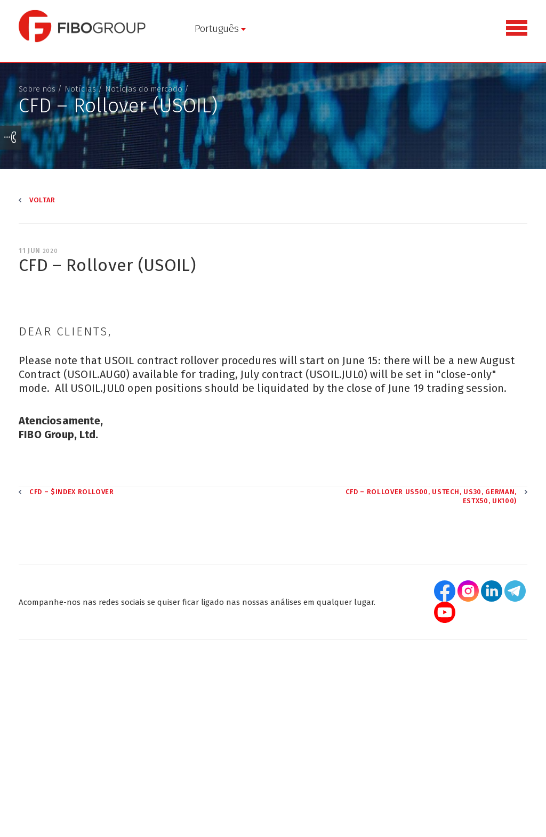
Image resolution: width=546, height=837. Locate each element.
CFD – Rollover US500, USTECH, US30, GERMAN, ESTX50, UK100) (431, 496)
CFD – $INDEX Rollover (71, 492)
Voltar (42, 200)
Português (217, 28)
